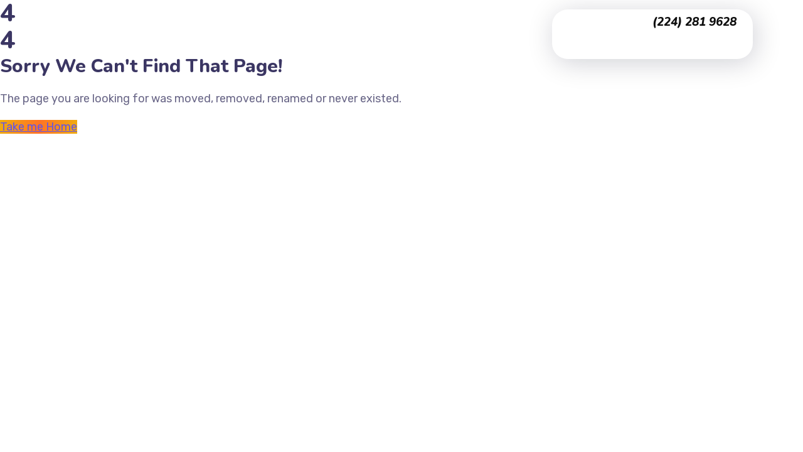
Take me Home (38, 127)
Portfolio (356, 17)
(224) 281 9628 (694, 22)
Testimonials (431, 17)
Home (298, 17)
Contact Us (311, 51)
